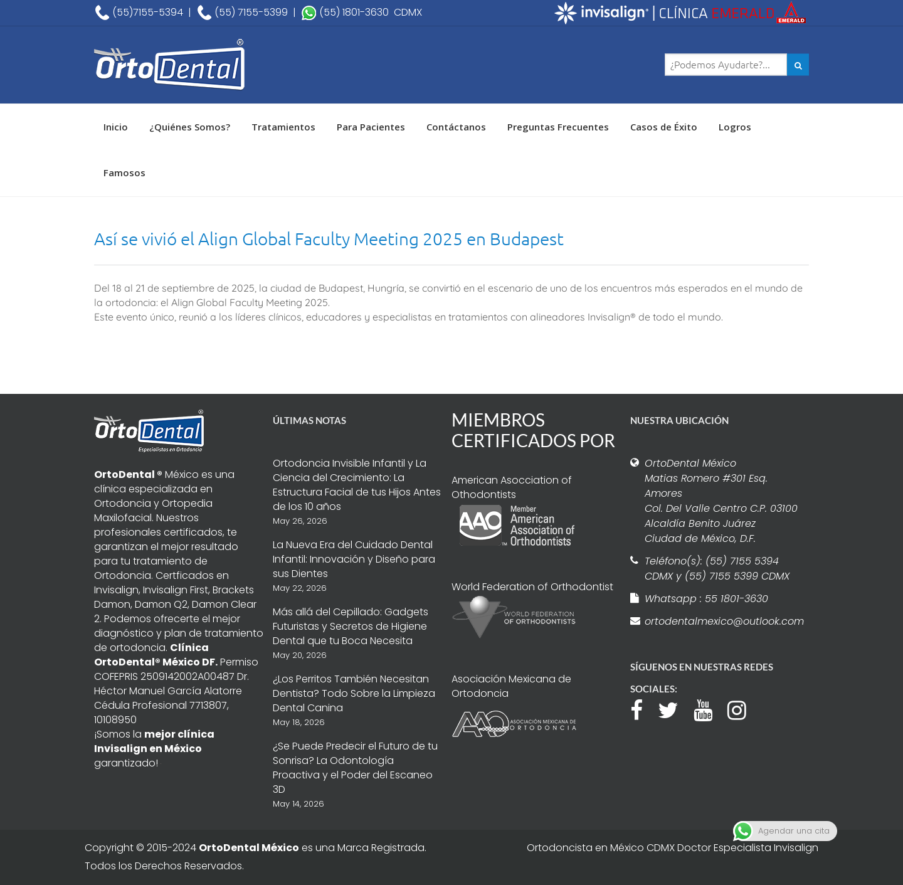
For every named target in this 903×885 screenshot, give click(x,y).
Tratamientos (283, 126)
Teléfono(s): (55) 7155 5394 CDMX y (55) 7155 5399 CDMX (717, 568)
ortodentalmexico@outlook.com (722, 621)
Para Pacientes (371, 126)
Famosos (124, 172)
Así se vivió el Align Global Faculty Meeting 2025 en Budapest (329, 238)
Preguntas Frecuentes (558, 126)
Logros (735, 126)
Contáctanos (456, 126)
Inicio (115, 126)
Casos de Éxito (663, 126)
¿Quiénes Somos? (189, 126)
